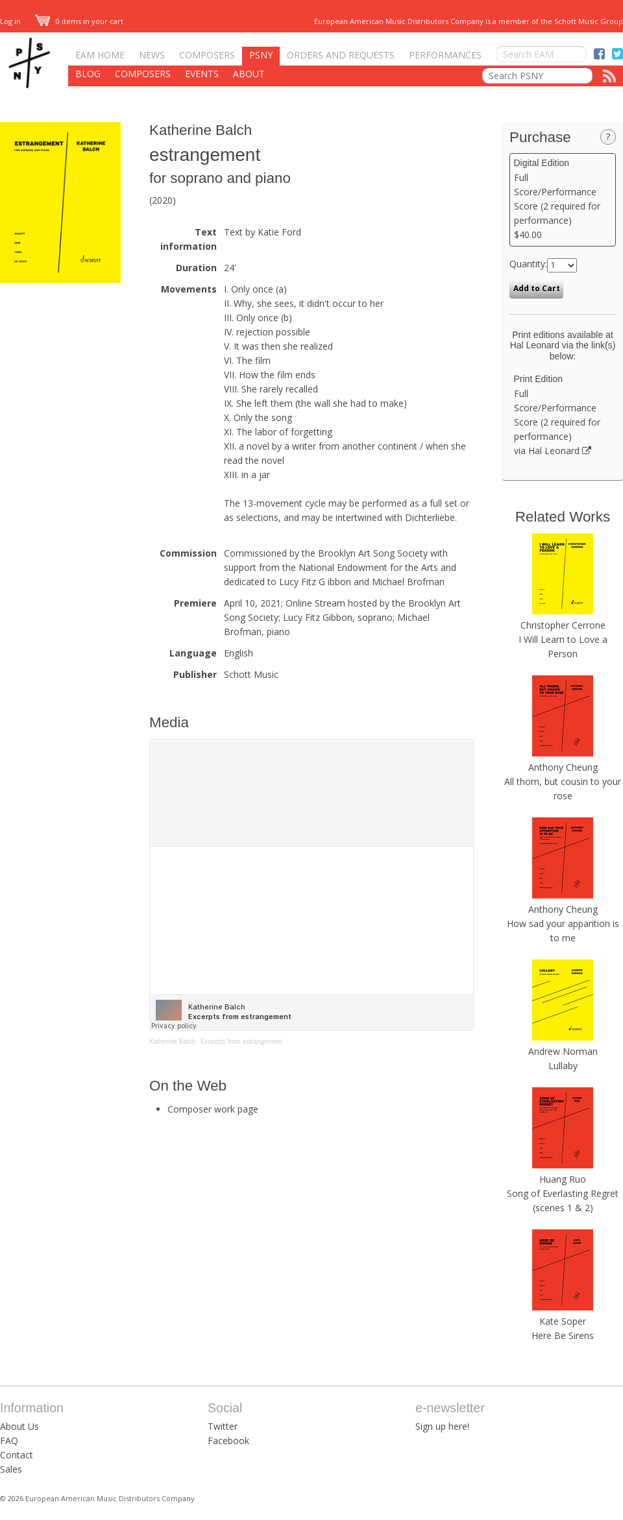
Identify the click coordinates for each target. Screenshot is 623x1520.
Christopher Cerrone (562, 625)
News (152, 55)
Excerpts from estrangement (241, 1041)
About (249, 73)
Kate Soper (562, 1321)
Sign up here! (442, 1426)
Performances (445, 55)
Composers (207, 55)
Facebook (228, 1440)
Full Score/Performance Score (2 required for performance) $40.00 (563, 199)
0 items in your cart (79, 21)
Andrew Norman (563, 1051)
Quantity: (528, 264)
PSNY (261, 55)
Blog (88, 73)
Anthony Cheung (563, 767)
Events (202, 73)
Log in (10, 21)
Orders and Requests (341, 55)
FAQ (9, 1440)
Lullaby (563, 1065)
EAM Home (100, 55)
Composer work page (212, 1109)
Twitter (223, 1426)
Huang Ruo (562, 1179)
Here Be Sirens (562, 1335)
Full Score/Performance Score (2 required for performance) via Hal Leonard (563, 415)
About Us (19, 1426)
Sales (11, 1469)
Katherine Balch (200, 130)
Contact (16, 1455)
